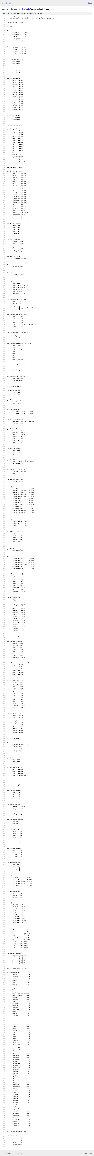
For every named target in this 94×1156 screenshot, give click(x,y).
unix (28, 9)
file (39, 13)
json (90, 1153)
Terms (21, 1153)
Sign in (90, 3)
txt (86, 1153)
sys (7, 9)
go (3, 9)
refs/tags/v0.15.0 (16, 9)
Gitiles (11, 1153)
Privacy (16, 1153)
